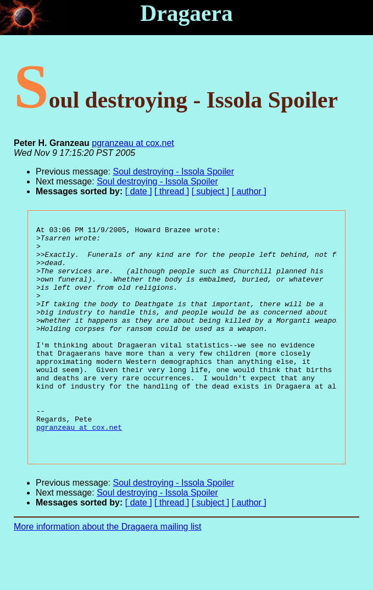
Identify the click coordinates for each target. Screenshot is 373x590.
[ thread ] (171, 191)
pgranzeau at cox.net (133, 143)
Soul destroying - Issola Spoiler (174, 171)
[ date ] (138, 191)
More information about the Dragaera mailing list (108, 571)
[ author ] (249, 191)
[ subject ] (210, 191)
